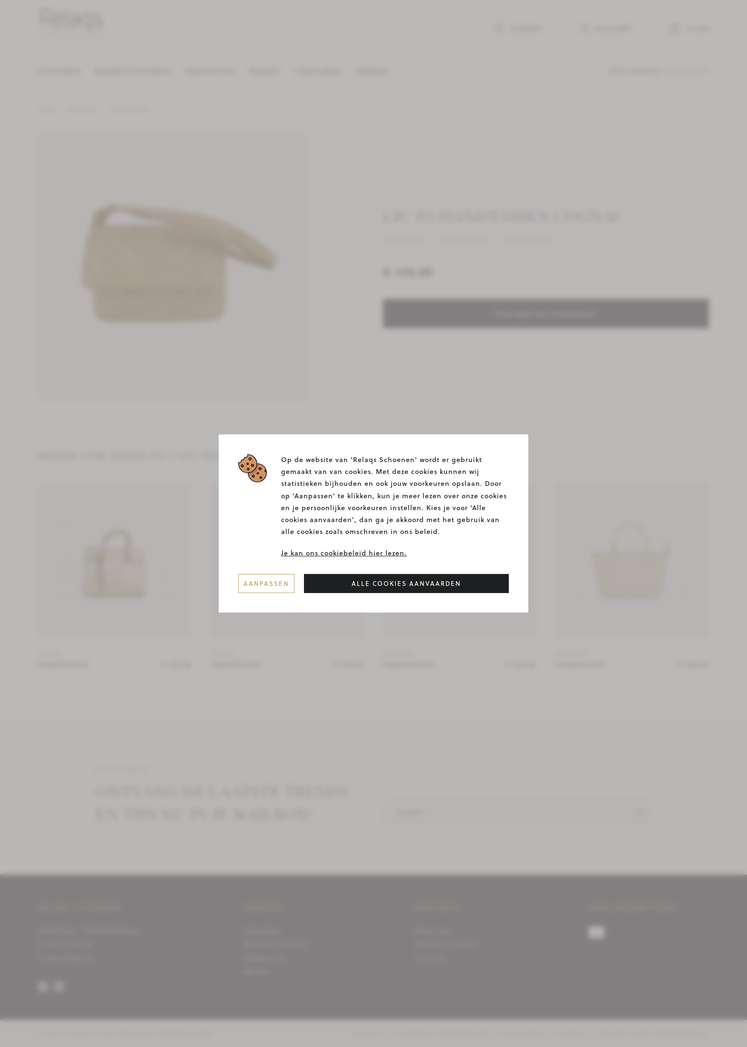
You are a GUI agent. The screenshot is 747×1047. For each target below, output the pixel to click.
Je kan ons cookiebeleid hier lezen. (344, 553)
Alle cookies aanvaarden (406, 583)
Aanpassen (266, 583)
